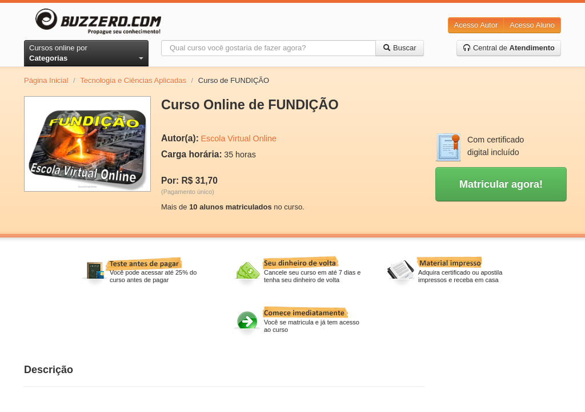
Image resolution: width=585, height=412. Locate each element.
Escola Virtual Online (238, 138)
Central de (509, 47)
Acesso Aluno (532, 25)
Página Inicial (46, 80)
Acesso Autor (476, 25)
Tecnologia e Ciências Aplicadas (133, 80)
